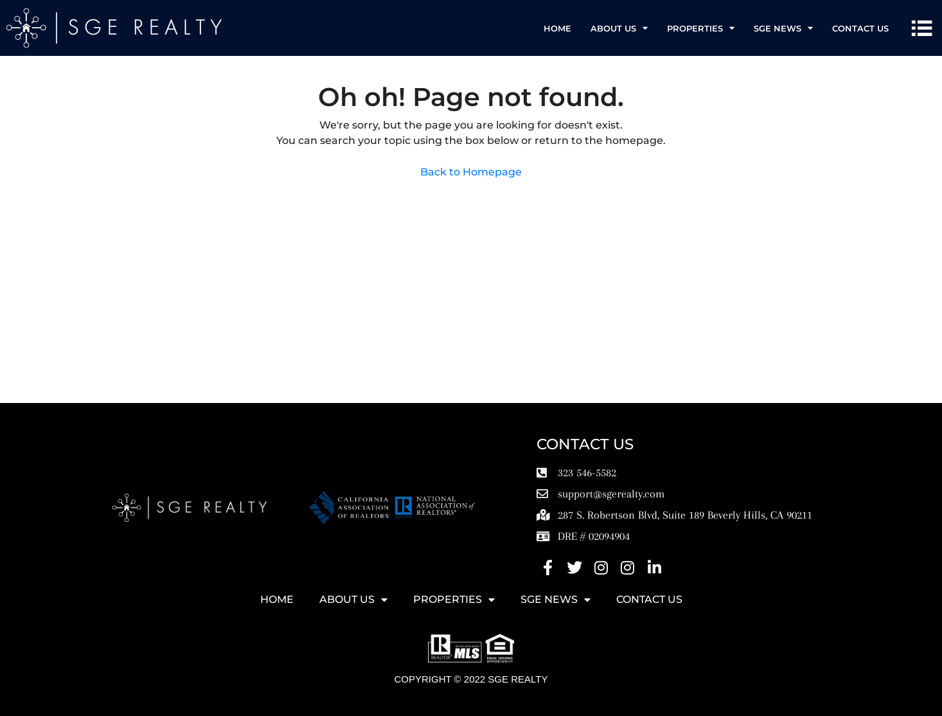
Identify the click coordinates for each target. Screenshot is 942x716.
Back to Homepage (471, 172)
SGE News (783, 28)
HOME (557, 28)
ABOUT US (619, 28)
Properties (700, 28)
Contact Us (860, 28)
